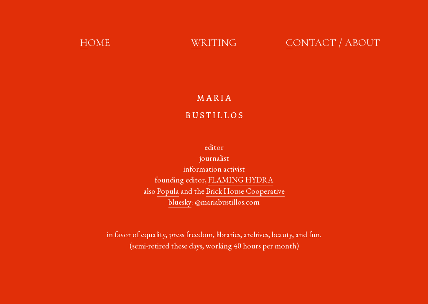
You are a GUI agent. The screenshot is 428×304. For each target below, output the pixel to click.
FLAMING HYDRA (240, 180)
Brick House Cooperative (245, 191)
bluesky (179, 202)
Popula (168, 191)
